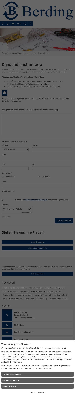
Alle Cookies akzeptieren (11, 374)
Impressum (32, 392)
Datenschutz (42, 392)
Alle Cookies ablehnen (10, 380)
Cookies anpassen (9, 386)
